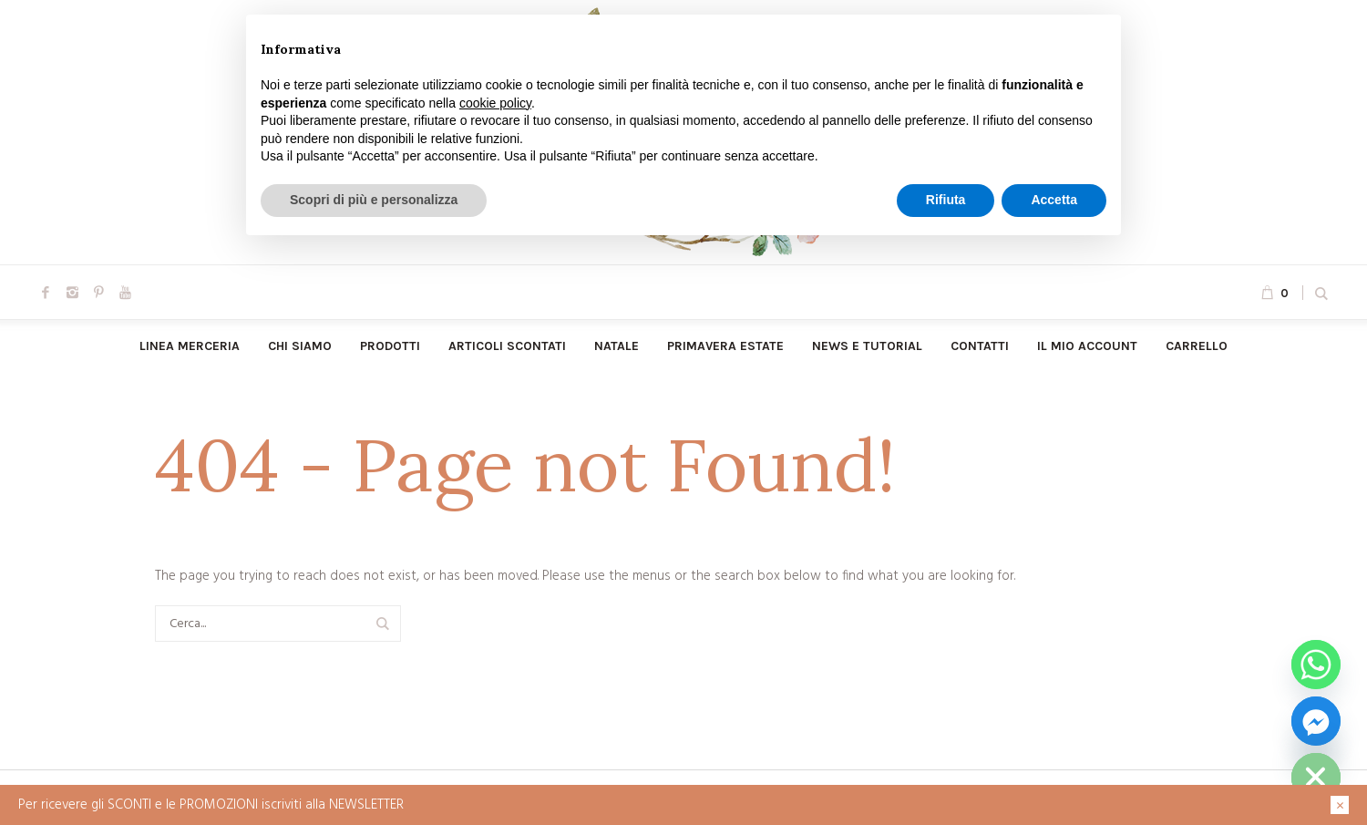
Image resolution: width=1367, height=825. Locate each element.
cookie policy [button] (495, 103)
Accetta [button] (1054, 199)
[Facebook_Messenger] (1316, 721)
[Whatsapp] (1316, 664)
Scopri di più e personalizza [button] (373, 199)
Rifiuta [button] (946, 199)
